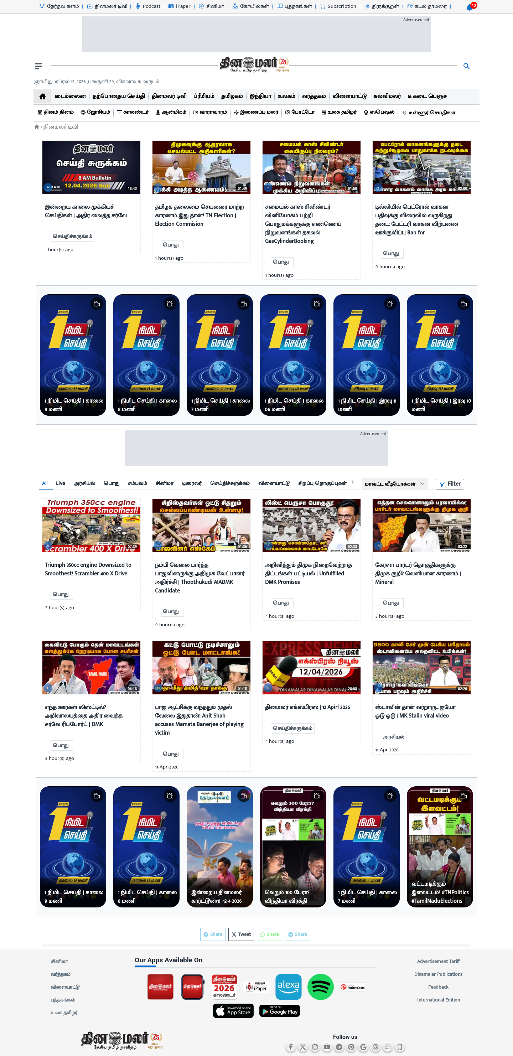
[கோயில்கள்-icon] (250, 6)
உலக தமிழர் (64, 1012)
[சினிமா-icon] (211, 6)
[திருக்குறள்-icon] (381, 6)
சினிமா (59, 961)
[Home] (37, 127)
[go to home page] (253, 66)
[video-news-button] (50, 186)
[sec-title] (256, 960)
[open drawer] (38, 66)
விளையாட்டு (65, 987)
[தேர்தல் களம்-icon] (58, 6)
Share (297, 934)
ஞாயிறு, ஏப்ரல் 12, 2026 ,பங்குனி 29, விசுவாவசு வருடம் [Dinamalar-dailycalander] (96, 81)
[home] (42, 96)
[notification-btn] (469, 7)
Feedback (438, 987)
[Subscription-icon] (337, 6)
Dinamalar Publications (438, 974)
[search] (467, 66)
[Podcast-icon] (147, 6)
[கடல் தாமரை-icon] (426, 6)
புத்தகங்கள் (63, 1000)
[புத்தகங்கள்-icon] (294, 6)
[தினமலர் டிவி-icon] (106, 6)
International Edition (438, 1000)
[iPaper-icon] (179, 6)
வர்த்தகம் (60, 974)
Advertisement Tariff (438, 961)
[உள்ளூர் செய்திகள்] (429, 113)
